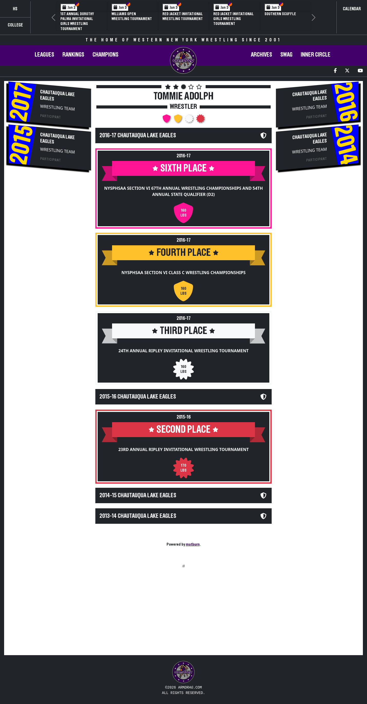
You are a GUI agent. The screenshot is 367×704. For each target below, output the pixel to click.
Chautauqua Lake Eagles (57, 95)
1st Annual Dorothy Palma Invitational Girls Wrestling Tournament (77, 21)
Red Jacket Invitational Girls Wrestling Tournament (233, 19)
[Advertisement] (49, 215)
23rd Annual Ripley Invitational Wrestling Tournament (183, 449)
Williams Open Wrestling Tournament (132, 16)
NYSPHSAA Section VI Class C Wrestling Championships (183, 272)
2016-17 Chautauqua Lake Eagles (137, 135)
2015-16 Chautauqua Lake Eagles (137, 397)
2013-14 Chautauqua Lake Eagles (137, 516)
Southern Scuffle (280, 14)
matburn (193, 544)
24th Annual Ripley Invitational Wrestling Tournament (183, 351)
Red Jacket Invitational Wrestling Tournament (182, 16)
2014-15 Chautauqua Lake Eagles (137, 495)
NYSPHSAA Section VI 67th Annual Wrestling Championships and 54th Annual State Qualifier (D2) (183, 191)
